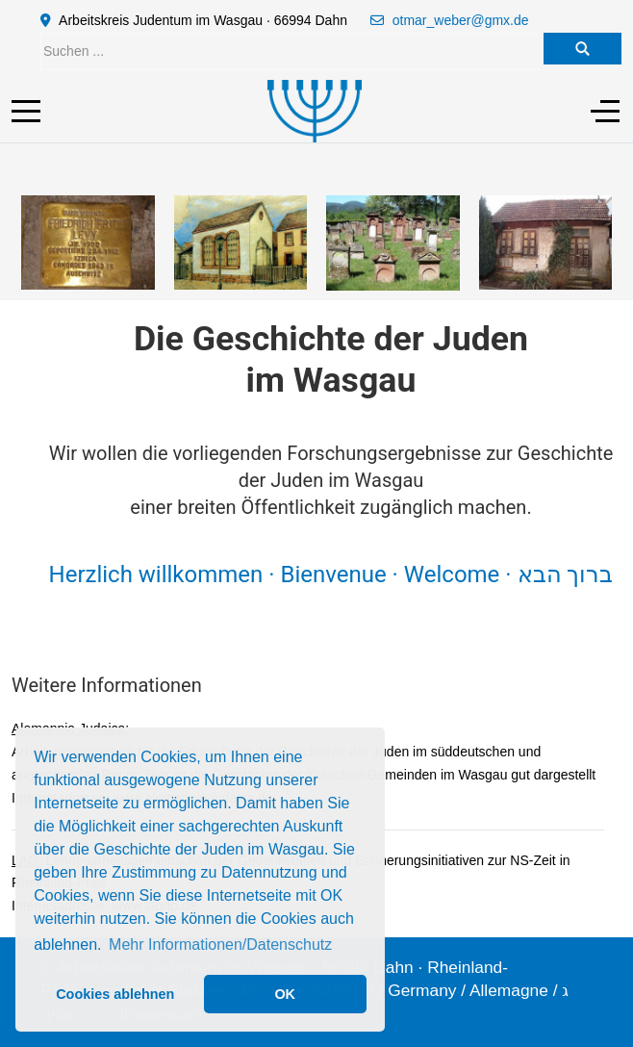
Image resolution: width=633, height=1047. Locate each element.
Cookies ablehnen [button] (115, 994)
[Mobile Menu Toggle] (26, 110)
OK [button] (284, 994)
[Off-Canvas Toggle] (605, 110)
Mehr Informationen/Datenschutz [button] (220, 944)
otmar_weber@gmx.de (460, 20)
